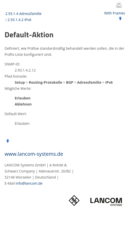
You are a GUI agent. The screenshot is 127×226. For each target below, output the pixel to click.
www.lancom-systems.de (34, 153)
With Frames (114, 13)
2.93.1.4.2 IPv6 (19, 19)
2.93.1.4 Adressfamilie (23, 13)
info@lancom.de (29, 183)
